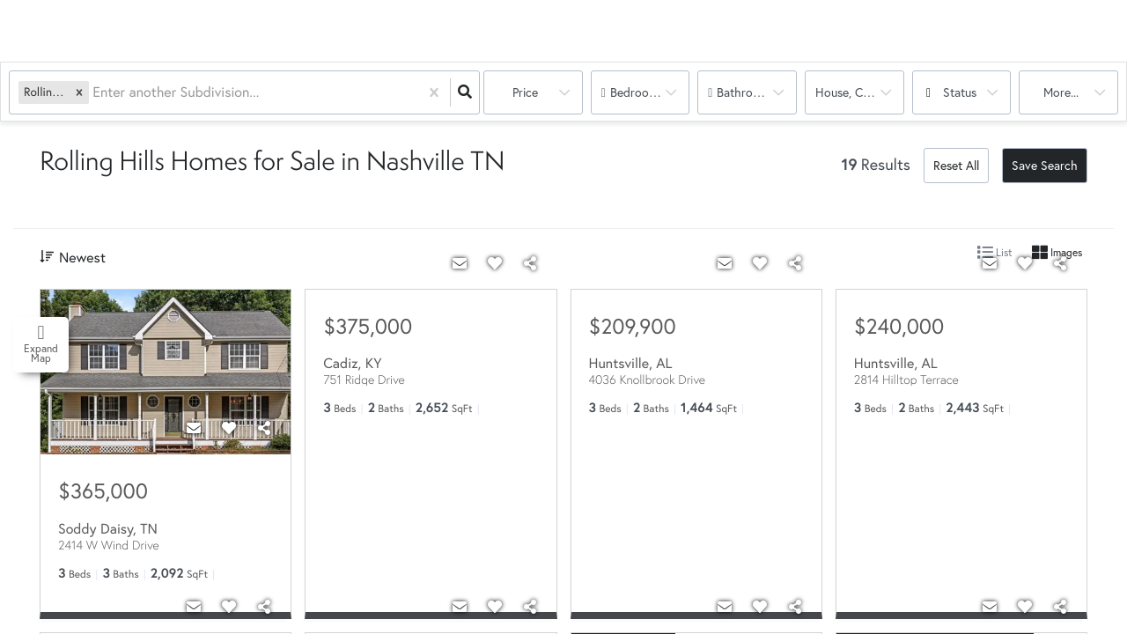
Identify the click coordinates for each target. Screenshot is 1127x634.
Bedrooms (637, 92)
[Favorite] (229, 428)
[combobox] (94, 93)
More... (1061, 92)
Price (525, 92)
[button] (79, 92)
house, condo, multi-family (859, 92)
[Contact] (193, 428)
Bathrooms (746, 92)
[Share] (264, 428)
